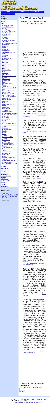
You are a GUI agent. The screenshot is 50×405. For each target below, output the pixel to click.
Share (2, 16)
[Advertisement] (6, 232)
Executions (5, 59)
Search (33, 23)
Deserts (4, 56)
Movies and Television (8, 104)
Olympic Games (7, 111)
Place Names (6, 116)
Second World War (7, 137)
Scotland (5, 135)
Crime (4, 53)
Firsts (4, 65)
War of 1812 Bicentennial (9, 196)
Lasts (4, 89)
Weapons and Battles (8, 160)
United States (6, 154)
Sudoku (3, 177)
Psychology (5, 117)
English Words (6, 58)
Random (40, 23)
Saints (4, 134)
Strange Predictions (8, 144)
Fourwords (4, 174)
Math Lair (5, 193)
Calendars (5, 46)
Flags (4, 67)
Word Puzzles (5, 180)
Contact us (39, 402)
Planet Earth (6, 119)
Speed (4, 141)
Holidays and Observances (6, 78)
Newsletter (4, 186)
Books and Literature (8, 40)
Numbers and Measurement (6, 107)
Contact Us (8, 14)
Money (4, 102)
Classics (3, 171)
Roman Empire (6, 129)
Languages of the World (9, 88)
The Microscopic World (9, 96)
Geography (5, 74)
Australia (5, 37)
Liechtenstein (6, 92)
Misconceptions (7, 99)
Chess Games (6, 198)
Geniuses (5, 73)
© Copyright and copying (27, 402)
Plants (4, 120)
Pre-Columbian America (9, 123)
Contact (3, 184)
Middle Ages (6, 98)
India (3, 82)
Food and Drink (6, 70)
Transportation (6, 152)
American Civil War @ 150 (10, 195)
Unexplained (6, 153)
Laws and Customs (8, 91)
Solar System (6, 140)
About (3, 182)
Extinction (5, 62)
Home (8, 11)
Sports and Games (7, 143)
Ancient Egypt (6, 30)
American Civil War (8, 25)
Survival (4, 146)
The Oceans (6, 110)
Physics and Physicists (9, 114)
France (4, 71)
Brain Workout (5, 170)
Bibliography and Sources (10, 163)
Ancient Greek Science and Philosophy (9, 32)
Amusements (5, 168)
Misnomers (5, 101)
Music (4, 105)
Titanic (4, 150)
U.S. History (4, 179)
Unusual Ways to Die (8, 157)
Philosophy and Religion (9, 113)
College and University (9, 52)
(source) (25, 57)
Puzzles (36, 11)
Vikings (4, 159)
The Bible (5, 38)
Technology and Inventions (7, 148)
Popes (4, 122)
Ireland (4, 85)
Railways (5, 128)
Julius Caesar (6, 86)
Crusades (5, 55)
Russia (4, 132)
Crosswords (5, 173)
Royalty (4, 131)
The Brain (5, 41)
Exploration (5, 61)
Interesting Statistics (8, 83)
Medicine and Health (8, 95)
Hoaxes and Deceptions (9, 76)
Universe (5, 156)
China (4, 47)
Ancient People (6, 34)
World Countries (7, 162)
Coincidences (6, 50)
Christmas (5, 49)
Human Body (6, 80)
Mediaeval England (8, 94)
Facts (22, 11)
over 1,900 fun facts (36, 21)
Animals (4, 35)
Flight (4, 68)
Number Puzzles (6, 176)
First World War (7, 64)
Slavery (4, 138)
